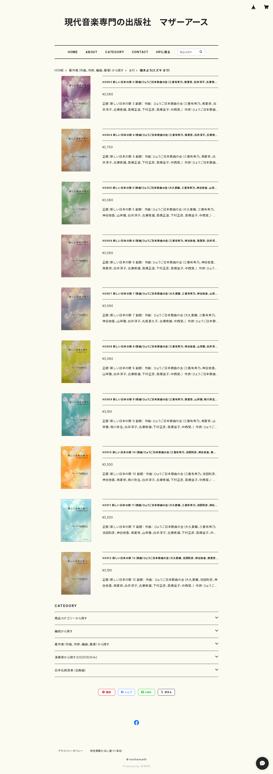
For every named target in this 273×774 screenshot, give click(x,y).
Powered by (136, 766)
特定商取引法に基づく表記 (106, 750)
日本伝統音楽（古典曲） (70, 670)
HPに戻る (163, 52)
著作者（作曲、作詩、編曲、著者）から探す (96, 70)
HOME (73, 52)
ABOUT (91, 52)
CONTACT (140, 52)
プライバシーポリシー (70, 750)
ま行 (132, 70)
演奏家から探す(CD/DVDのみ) (76, 657)
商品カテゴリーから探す (71, 618)
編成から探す (64, 631)
